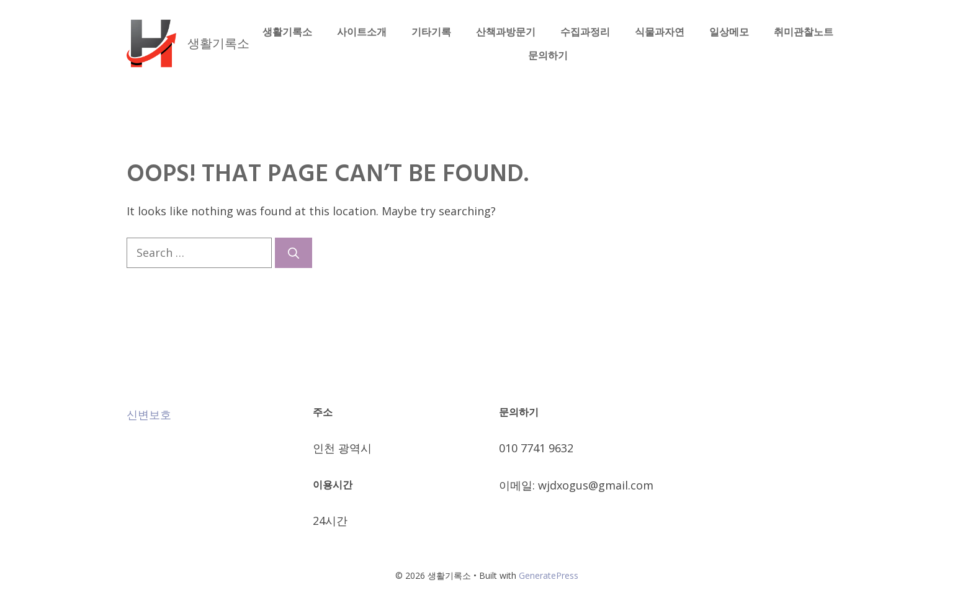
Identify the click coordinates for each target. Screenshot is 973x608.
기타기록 (431, 31)
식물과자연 (659, 31)
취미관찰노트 (803, 31)
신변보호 (149, 414)
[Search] (293, 253)
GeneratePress (548, 575)
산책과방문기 (506, 31)
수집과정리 (585, 31)
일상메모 (729, 31)
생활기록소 (218, 43)
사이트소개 (362, 31)
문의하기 (548, 55)
